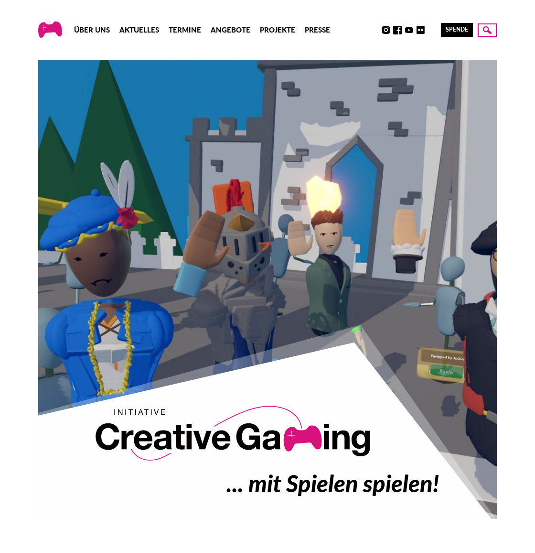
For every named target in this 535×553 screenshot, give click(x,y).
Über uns (92, 29)
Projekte (277, 29)
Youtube (409, 30)
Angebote (230, 29)
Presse (317, 29)
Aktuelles (139, 29)
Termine (185, 29)
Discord (374, 30)
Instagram (386, 30)
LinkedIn (432, 30)
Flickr (420, 30)
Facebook (397, 30)
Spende (457, 29)
